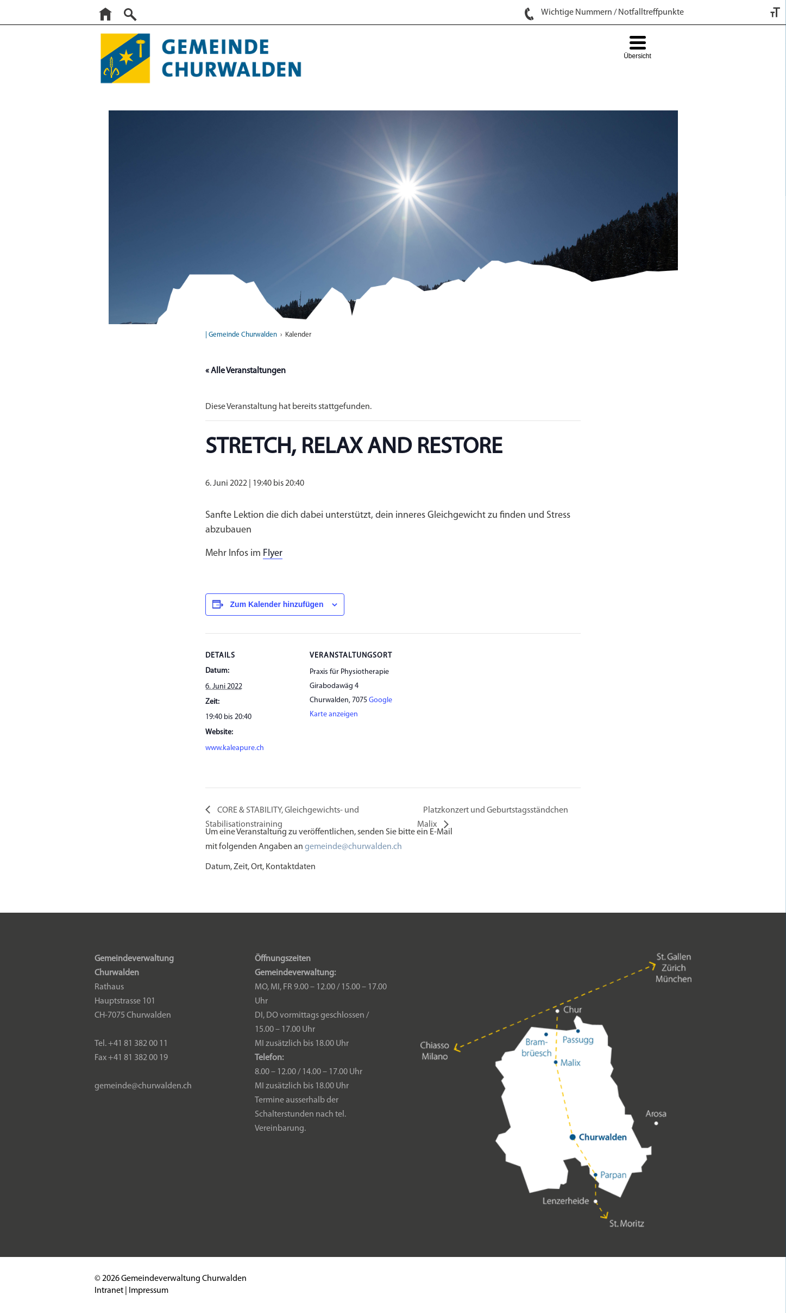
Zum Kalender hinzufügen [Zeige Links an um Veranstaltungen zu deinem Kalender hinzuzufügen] (277, 604)
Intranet (109, 1290)
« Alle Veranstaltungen (245, 371)
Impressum (148, 1290)
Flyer (272, 553)
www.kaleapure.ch (234, 748)
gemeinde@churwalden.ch (353, 847)
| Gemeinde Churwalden (241, 334)
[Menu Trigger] (637, 49)
